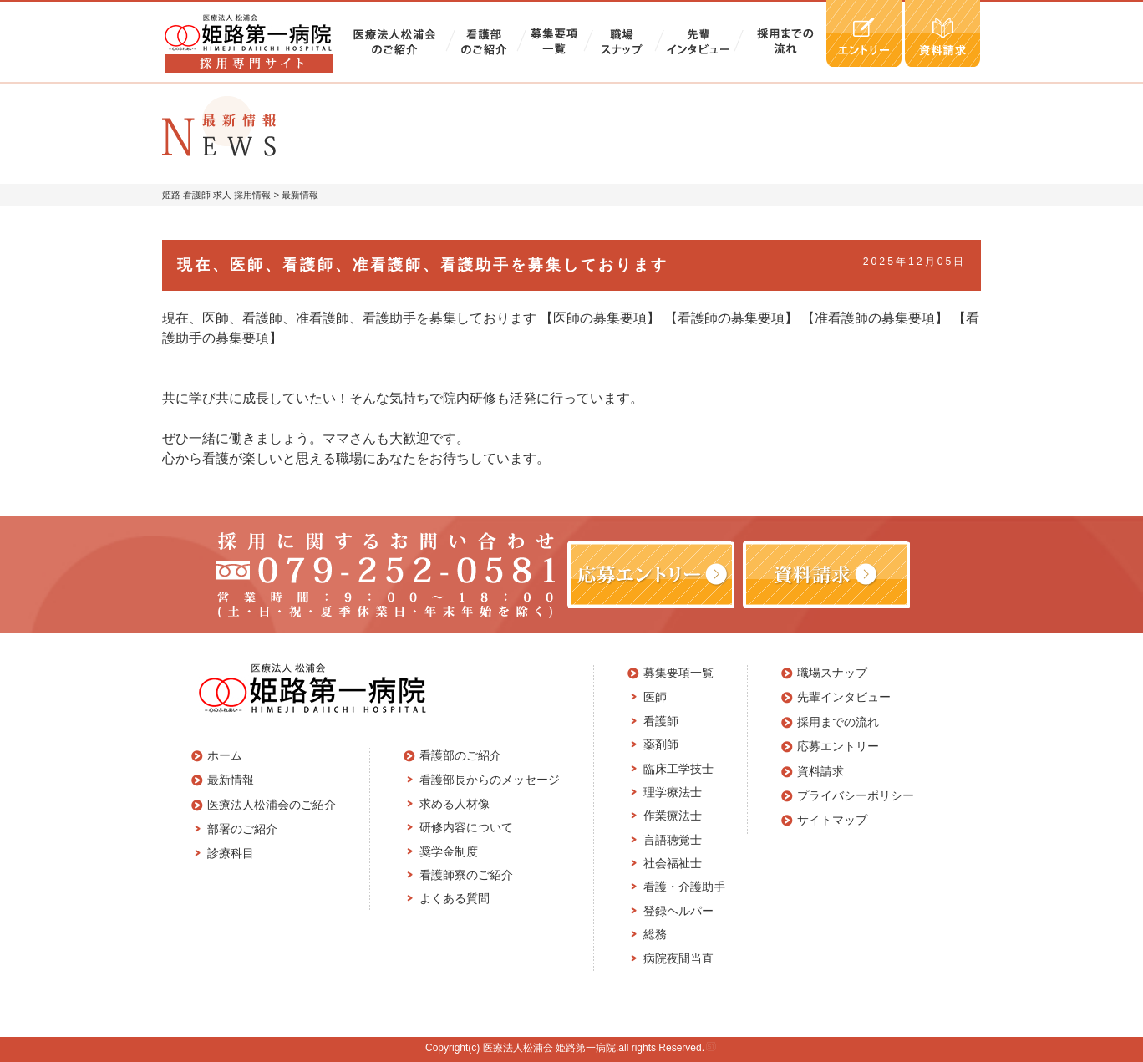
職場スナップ (832, 672)
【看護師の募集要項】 (731, 318)
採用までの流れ (838, 722)
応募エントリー (838, 746)
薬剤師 (660, 744)
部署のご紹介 (242, 829)
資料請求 (820, 771)
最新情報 (230, 779)
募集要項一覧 (678, 672)
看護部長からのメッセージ (489, 779)
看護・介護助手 (684, 886)
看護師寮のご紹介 (466, 875)
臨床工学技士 (678, 768)
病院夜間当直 (678, 958)
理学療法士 (672, 792)
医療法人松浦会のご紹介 (271, 804)
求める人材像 (454, 803)
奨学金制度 (448, 851)
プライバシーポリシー (855, 795)
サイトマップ (832, 819)
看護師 (660, 721)
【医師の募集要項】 (600, 318)
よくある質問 (454, 898)
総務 (655, 934)
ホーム (224, 755)
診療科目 (230, 853)
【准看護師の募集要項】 (874, 318)
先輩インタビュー (844, 697)
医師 (655, 697)
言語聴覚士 (672, 839)
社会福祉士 (672, 863)
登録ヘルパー (678, 910)
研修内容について (466, 827)
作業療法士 (672, 815)
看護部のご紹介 (460, 755)
